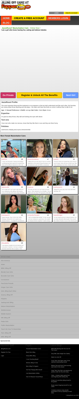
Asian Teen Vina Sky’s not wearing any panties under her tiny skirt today (61, 371)
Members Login (58, 18)
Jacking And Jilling (7, 302)
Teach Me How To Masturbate (11, 329)
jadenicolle (5, 187)
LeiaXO (55, 159)
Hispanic (4, 298)
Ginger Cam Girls (7, 287)
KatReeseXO (57, 187)
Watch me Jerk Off (56, 357)
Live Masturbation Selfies (33, 373)
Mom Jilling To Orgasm (32, 366)
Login (56, 13)
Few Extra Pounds (7, 283)
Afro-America (5, 260)
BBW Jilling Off (6, 268)
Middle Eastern (6, 314)
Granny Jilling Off (7, 295)
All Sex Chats (5, 257)
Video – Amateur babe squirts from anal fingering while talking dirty (60, 376)
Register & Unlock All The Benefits (39, 95)
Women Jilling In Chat (32, 362)
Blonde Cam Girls (7, 272)
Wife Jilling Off (6, 337)
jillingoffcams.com (5, 348)
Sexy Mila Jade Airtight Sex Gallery (60, 353)
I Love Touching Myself (32, 359)
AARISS (4, 159)
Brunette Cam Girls (7, 276)
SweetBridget (57, 215)
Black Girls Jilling (30, 352)
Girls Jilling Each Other (8, 291)
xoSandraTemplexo (33, 215)
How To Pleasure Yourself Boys (34, 376)
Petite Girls (4, 321)
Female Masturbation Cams (33, 348)
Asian (3, 264)
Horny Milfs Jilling (30, 355)
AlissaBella (5, 243)
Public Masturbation (7, 325)
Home (6, 18)
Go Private (8, 95)
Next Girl (70, 95)
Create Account (71, 13)
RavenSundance (33, 159)
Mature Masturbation (8, 306)
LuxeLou (30, 187)
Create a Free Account (29, 18)
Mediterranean (6, 310)
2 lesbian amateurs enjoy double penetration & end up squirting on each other (61, 391)
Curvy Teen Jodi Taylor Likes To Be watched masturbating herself (60, 361)
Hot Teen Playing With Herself (34, 369)
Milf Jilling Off (5, 317)
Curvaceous (5, 279)
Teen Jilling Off (6, 333)
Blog (6, 23)
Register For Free (5, 352)
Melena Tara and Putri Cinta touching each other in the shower (61, 366)
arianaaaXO (6, 215)
